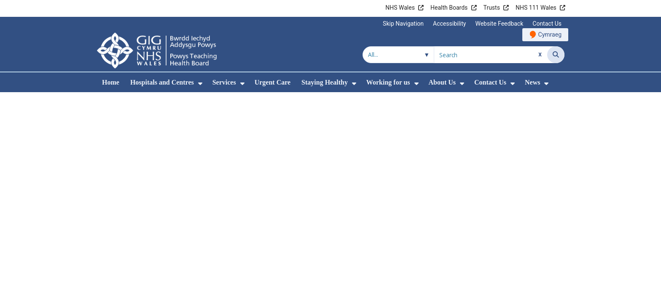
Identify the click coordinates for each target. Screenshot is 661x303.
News (532, 82)
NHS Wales (400, 7)
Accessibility (449, 23)
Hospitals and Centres (162, 82)
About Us (442, 82)
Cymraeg (550, 34)
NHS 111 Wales (536, 7)
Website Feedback (499, 23)
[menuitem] (200, 83)
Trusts (492, 7)
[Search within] (398, 54)
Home (110, 82)
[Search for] (491, 54)
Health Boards (449, 7)
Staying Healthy (324, 82)
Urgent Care (272, 82)
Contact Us (547, 23)
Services (224, 82)
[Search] (555, 54)
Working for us (388, 82)
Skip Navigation (403, 23)
